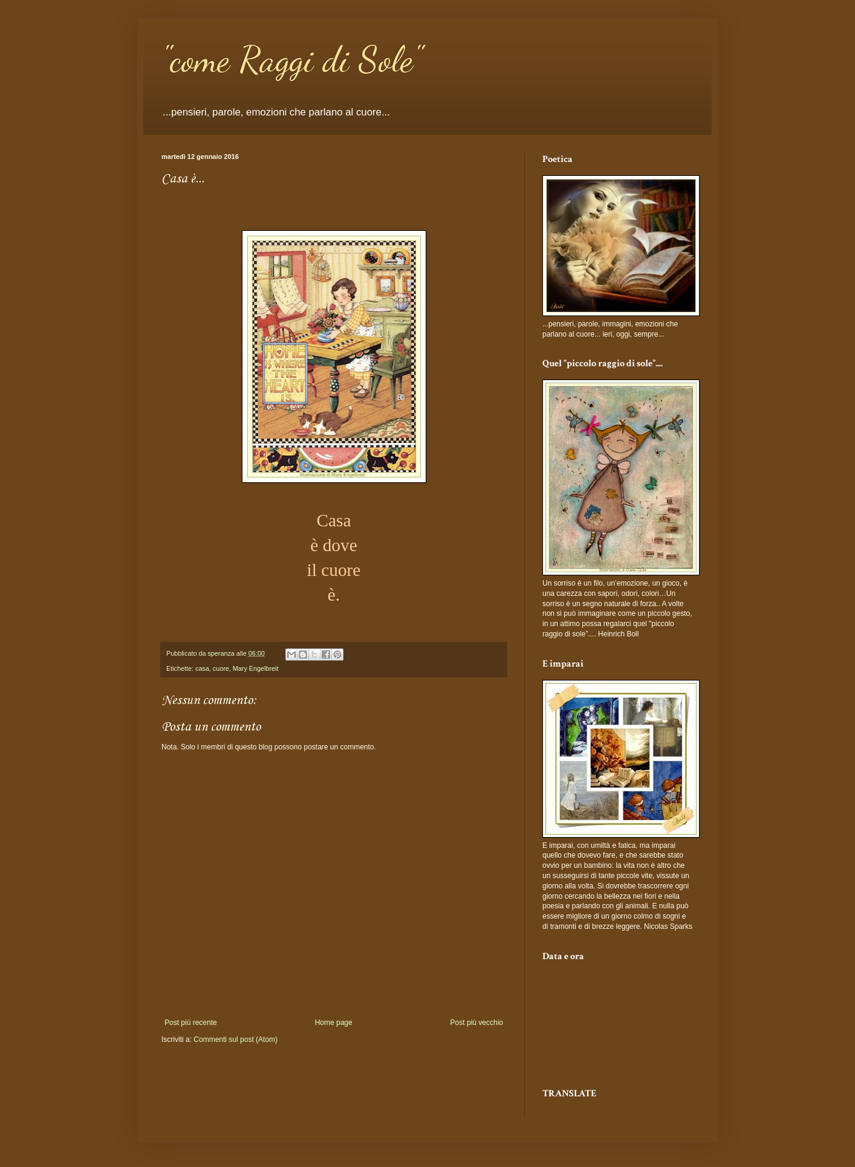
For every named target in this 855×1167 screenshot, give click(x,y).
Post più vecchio (476, 1022)
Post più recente (190, 1022)
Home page (334, 1022)
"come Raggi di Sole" (291, 59)
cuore (221, 668)
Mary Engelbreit (256, 668)
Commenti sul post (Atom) (235, 1039)
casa (202, 668)
